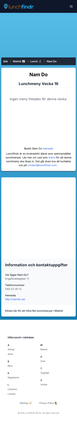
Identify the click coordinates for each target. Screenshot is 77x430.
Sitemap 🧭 (26, 403)
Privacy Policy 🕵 (48, 403)
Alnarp (11, 349)
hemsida (48, 148)
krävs (52, 157)
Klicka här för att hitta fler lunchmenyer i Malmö (34, 310)
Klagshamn (13, 377)
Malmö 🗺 (19, 61)
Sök (5, 61)
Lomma (11, 393)
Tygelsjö (44, 372)
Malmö (43, 349)
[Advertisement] (38, 35)
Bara (10, 365)
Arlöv (10, 354)
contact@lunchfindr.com (42, 165)
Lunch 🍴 (36, 61)
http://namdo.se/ (15, 299)
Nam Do (52, 61)
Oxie (42, 361)
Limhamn (12, 389)
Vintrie (43, 384)
